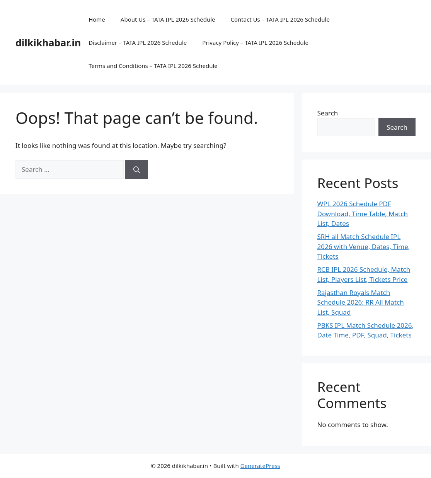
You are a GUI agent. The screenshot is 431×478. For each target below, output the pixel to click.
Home (97, 19)
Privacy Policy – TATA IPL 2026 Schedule (255, 42)
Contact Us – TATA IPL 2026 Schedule (279, 19)
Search (327, 112)
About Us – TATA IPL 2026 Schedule (168, 19)
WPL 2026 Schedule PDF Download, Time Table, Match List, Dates (362, 213)
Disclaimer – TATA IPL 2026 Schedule (138, 42)
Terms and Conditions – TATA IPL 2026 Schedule (153, 65)
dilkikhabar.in (48, 42)
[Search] (136, 169)
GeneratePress (260, 466)
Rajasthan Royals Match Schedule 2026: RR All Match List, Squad (360, 302)
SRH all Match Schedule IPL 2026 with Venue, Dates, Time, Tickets (363, 246)
